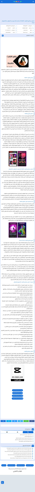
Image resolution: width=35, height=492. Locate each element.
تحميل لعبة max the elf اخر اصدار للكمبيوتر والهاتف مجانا (24, 471)
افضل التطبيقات (24, 28)
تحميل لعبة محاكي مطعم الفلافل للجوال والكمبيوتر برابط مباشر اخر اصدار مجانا (20, 470)
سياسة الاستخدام (11, 480)
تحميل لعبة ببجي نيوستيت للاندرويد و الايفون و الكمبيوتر (24, 455)
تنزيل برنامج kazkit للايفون (17, 408)
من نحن (3, 480)
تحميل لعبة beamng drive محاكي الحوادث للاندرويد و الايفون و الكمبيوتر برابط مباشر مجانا (19, 467)
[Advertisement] (17, 12)
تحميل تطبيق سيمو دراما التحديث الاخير (26, 450)
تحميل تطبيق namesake (29, 451)
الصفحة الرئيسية (29, 480)
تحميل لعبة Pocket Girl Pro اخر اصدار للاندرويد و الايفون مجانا (23, 468)
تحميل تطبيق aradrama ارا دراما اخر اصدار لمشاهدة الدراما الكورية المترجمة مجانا (20, 465)
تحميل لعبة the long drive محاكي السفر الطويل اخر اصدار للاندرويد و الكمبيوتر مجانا (20, 463)
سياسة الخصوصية (20, 480)
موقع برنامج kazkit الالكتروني (17, 413)
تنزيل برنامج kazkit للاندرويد (17, 405)
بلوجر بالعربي (17, 487)
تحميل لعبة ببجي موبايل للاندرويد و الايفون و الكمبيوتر (24, 453)
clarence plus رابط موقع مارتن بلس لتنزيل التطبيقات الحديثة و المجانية (21, 473)
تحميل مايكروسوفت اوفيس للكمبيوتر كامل (26, 456)
